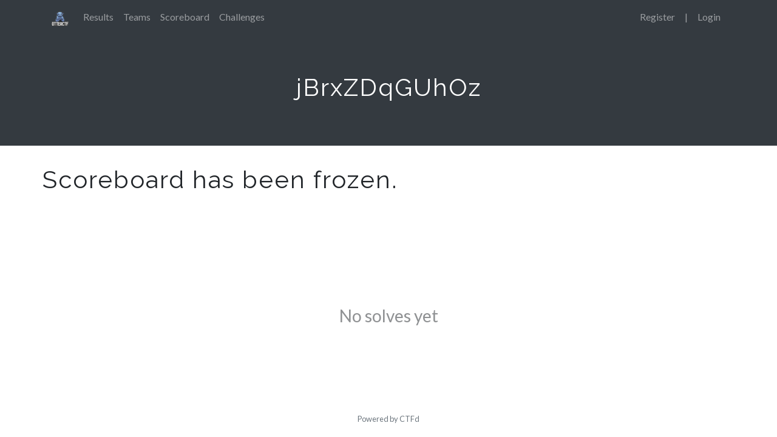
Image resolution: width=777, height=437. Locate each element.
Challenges (242, 16)
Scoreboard (184, 16)
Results (98, 16)
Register (657, 16)
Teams (137, 16)
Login (709, 16)
